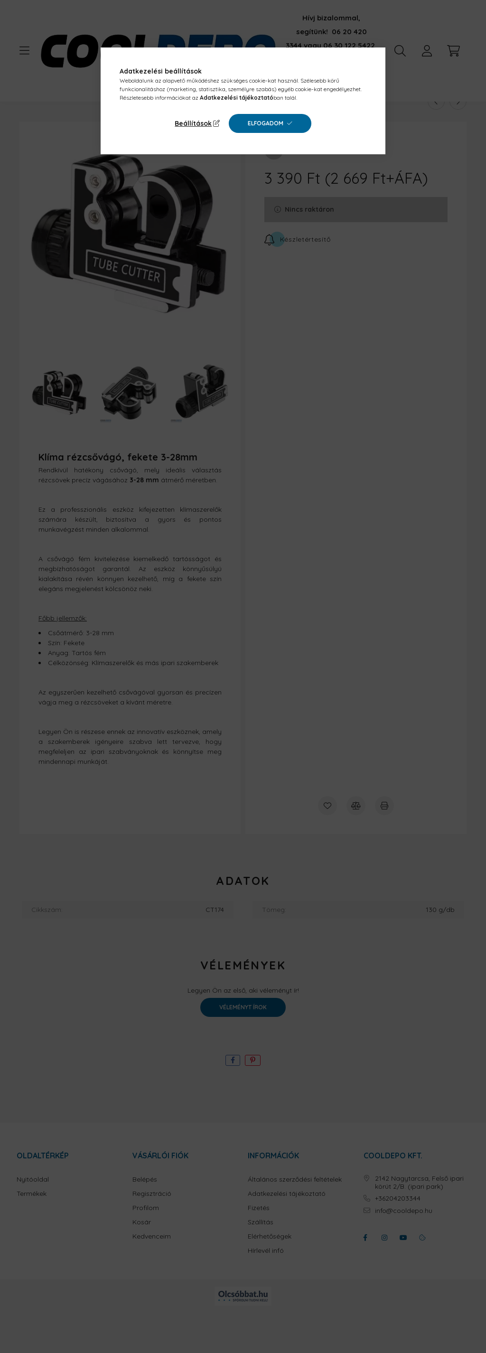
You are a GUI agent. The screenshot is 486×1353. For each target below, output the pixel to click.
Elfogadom (265, 123)
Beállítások (193, 123)
